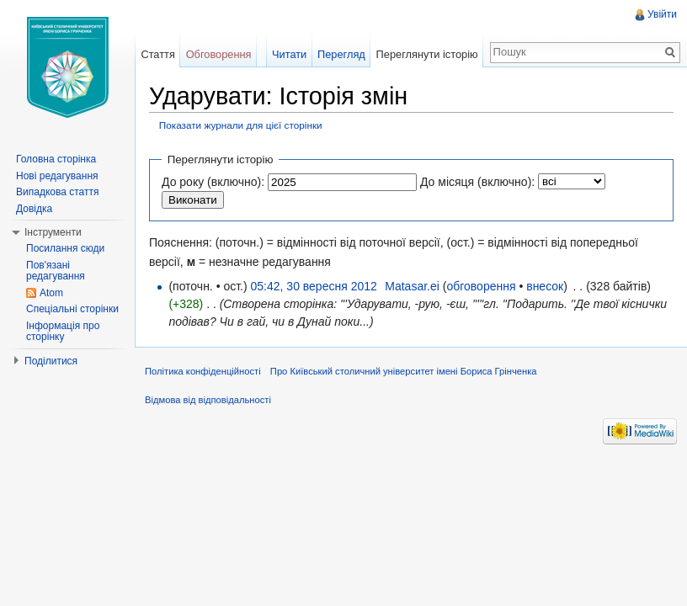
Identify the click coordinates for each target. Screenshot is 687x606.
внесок (544, 286)
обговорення (480, 286)
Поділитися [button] (50, 361)
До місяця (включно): (477, 182)
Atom (51, 293)
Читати (289, 54)
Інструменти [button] (53, 232)
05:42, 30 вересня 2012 (314, 286)
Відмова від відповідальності (208, 400)
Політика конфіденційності (203, 371)
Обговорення (219, 54)
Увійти (662, 14)
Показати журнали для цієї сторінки (240, 125)
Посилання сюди (65, 248)
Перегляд (341, 54)
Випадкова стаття (57, 192)
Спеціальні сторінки (72, 309)
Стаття (157, 54)
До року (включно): (213, 182)
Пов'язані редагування (55, 271)
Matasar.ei (412, 286)
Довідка (34, 209)
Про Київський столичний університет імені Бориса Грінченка (403, 371)
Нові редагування (57, 176)
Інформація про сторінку (62, 331)
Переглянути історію (427, 54)
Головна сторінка (56, 159)
